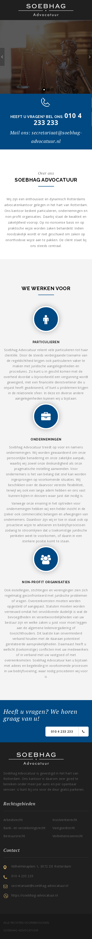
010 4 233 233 (68, 731)
